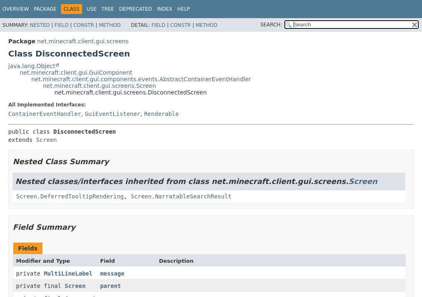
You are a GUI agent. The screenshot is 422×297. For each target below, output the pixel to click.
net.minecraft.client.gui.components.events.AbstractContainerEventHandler (141, 79)
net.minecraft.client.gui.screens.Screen (99, 85)
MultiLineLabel (68, 273)
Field (61, 25)
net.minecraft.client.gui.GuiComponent (76, 72)
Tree (107, 9)
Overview (15, 9)
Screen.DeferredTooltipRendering (70, 196)
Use (91, 9)
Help (183, 9)
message (112, 273)
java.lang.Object (31, 66)
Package (45, 9)
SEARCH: (271, 25)
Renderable (161, 114)
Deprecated (135, 9)
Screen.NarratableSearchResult (181, 196)
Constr (83, 25)
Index (165, 9)
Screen (46, 140)
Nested (39, 25)
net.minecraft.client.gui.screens (83, 41)
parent (110, 286)
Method (110, 25)
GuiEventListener (113, 114)
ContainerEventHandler (44, 114)
